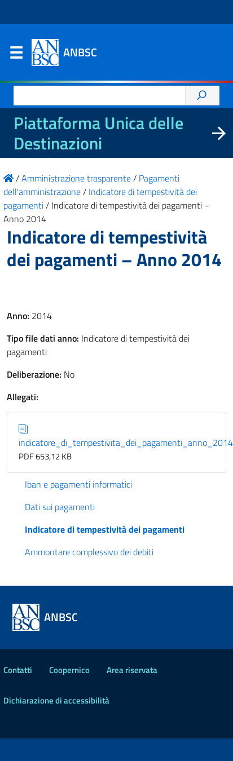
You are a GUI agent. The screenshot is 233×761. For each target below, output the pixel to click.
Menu (16, 55)
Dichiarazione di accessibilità (56, 700)
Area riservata (132, 669)
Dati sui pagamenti (60, 507)
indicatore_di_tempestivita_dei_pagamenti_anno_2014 (126, 435)
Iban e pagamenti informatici (78, 484)
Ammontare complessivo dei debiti (89, 552)
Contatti (17, 669)
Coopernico (69, 669)
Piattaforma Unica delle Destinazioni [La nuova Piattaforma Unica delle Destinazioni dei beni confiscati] (98, 133)
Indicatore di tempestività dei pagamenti (104, 529)
